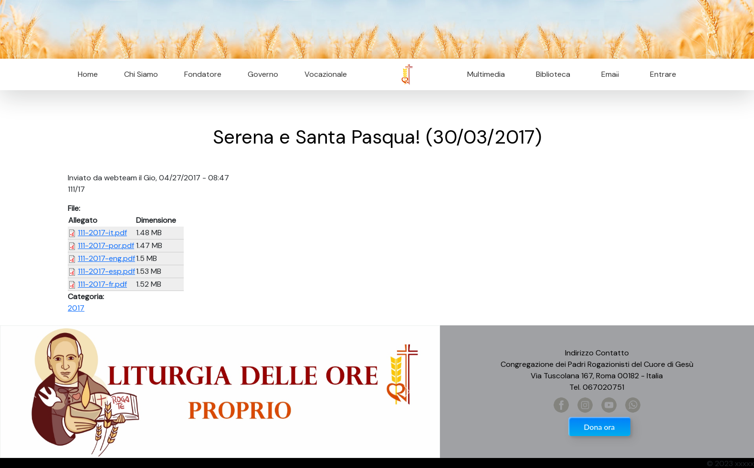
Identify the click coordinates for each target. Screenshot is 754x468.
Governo (263, 74)
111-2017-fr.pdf (102, 284)
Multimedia (486, 74)
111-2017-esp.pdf (106, 271)
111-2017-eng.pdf (106, 258)
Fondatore (202, 74)
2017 (76, 308)
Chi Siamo (141, 74)
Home (88, 74)
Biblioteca (553, 74)
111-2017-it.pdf (102, 233)
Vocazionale (325, 74)
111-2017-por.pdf (106, 245)
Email (607, 74)
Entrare (663, 74)
